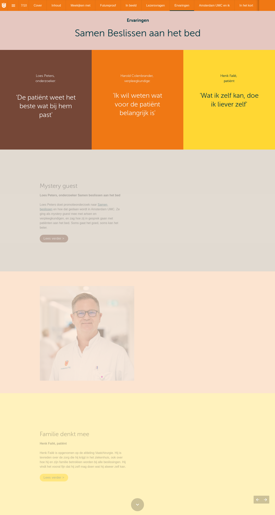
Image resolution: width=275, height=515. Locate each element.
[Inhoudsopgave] (13, 5)
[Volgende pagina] (265, 500)
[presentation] (137, 25)
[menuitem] (38, 5)
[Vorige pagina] (257, 500)
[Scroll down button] (137, 504)
